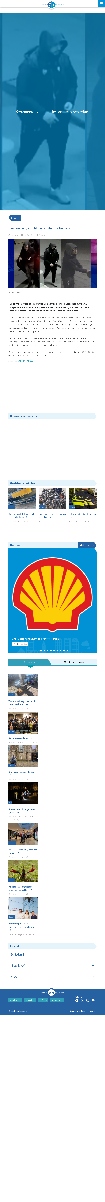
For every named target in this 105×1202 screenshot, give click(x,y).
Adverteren (15, 1004)
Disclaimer (57, 1004)
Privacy (43, 1004)
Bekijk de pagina (20, 644)
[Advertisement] (52, 389)
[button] (37, 650)
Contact (29, 1004)
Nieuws (16, 218)
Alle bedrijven (87, 545)
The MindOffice (89, 1015)
